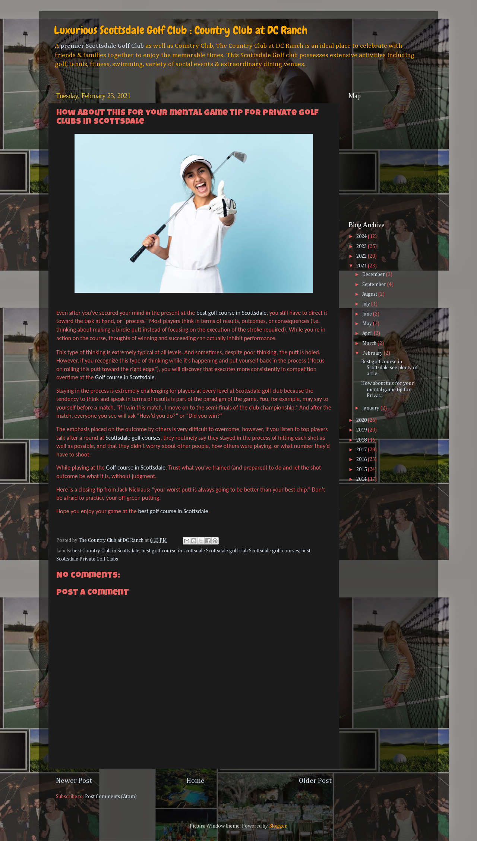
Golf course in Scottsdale (125, 377)
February (373, 353)
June (367, 314)
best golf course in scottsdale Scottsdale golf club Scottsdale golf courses (220, 550)
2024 (362, 236)
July (366, 304)
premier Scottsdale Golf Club (102, 46)
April (368, 333)
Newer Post (74, 780)
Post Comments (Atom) (111, 796)
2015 (362, 469)
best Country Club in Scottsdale (105, 550)
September (374, 284)
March (370, 343)
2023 (362, 246)
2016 (362, 459)
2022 (362, 256)
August (370, 294)
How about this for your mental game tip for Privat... (387, 389)
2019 (362, 430)
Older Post (315, 780)
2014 (362, 479)
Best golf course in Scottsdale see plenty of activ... (389, 367)
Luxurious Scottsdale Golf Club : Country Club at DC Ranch (180, 30)
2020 (362, 420)
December (374, 274)
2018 (362, 440)
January (371, 408)
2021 (362, 266)
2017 (362, 449)
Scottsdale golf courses (132, 437)
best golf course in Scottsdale (231, 312)
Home (195, 780)
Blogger (278, 826)
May (367, 323)
